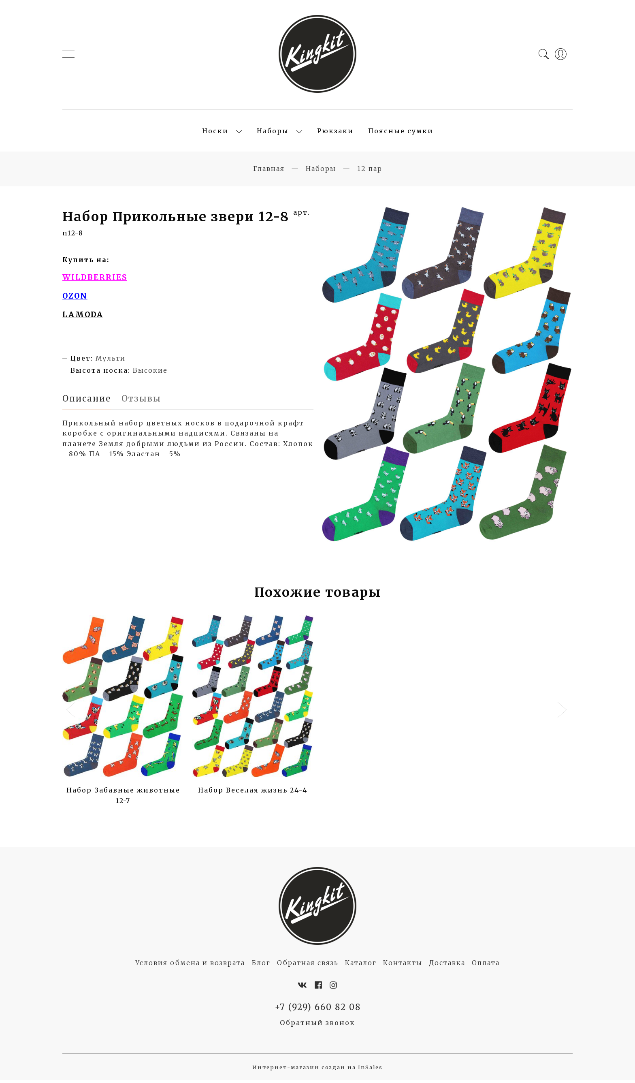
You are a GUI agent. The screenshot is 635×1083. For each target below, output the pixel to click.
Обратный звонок (317, 1025)
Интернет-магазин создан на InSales (317, 1069)
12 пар (369, 171)
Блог (261, 965)
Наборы (273, 132)
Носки (215, 132)
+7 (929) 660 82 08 (318, 1009)
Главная (269, 171)
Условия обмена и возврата (190, 965)
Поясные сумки (400, 132)
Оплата (486, 965)
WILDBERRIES (94, 279)
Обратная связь (308, 965)
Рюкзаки (335, 132)
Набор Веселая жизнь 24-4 (252, 792)
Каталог (361, 965)
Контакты (402, 965)
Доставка (447, 965)
